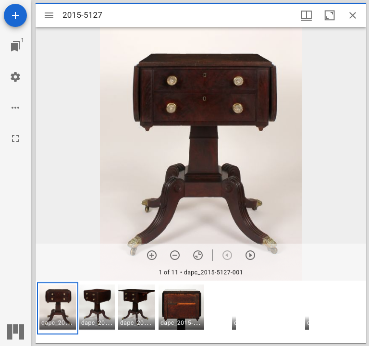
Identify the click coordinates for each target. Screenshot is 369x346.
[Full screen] (15, 138)
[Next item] (250, 255)
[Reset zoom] (197, 255)
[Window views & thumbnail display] (306, 15)
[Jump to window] (15, 46)
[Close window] (352, 15)
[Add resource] (15, 15)
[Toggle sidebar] (49, 15)
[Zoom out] (174, 255)
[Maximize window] (329, 15)
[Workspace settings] (15, 76)
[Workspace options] (15, 107)
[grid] (201, 312)
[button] (57, 308)
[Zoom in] (151, 255)
